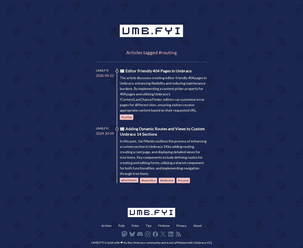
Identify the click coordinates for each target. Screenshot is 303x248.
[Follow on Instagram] (148, 234)
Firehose (164, 225)
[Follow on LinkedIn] (171, 234)
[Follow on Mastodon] (124, 234)
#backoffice (148, 180)
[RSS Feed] (178, 234)
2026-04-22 (105, 75)
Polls (121, 225)
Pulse (135, 225)
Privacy (181, 225)
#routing (126, 117)
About (197, 225)
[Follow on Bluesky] (132, 234)
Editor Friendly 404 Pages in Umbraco (158, 71)
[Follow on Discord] (140, 234)
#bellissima (166, 180)
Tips (149, 225)
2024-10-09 (105, 133)
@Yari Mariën (129, 180)
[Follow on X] (163, 234)
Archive (106, 225)
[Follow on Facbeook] (155, 234)
